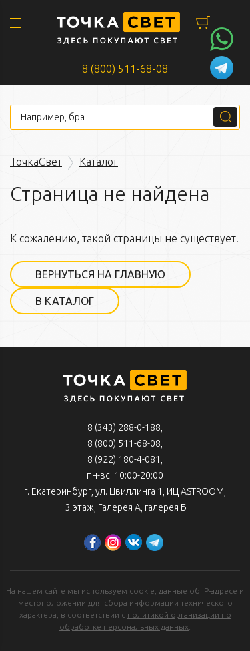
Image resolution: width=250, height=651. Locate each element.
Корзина (203, 22)
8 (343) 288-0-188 (124, 427)
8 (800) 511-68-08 (125, 69)
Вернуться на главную (100, 274)
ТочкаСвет (36, 162)
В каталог (64, 301)
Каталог (98, 162)
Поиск (225, 117)
